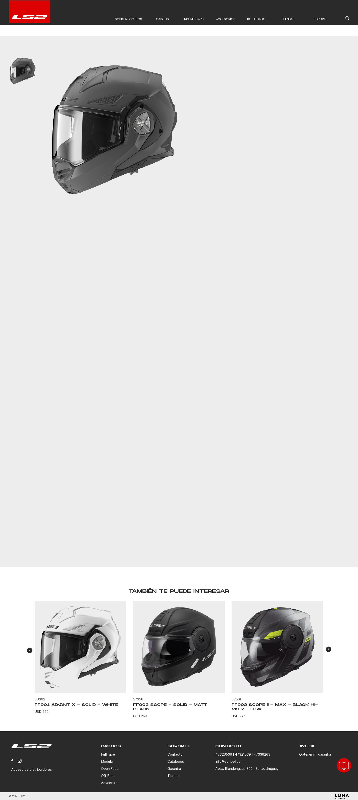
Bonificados (257, 19)
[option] (22, 75)
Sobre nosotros (128, 19)
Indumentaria (194, 19)
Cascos (162, 19)
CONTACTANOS (276, 541)
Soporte (320, 19)
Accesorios (225, 19)
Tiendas (289, 19)
